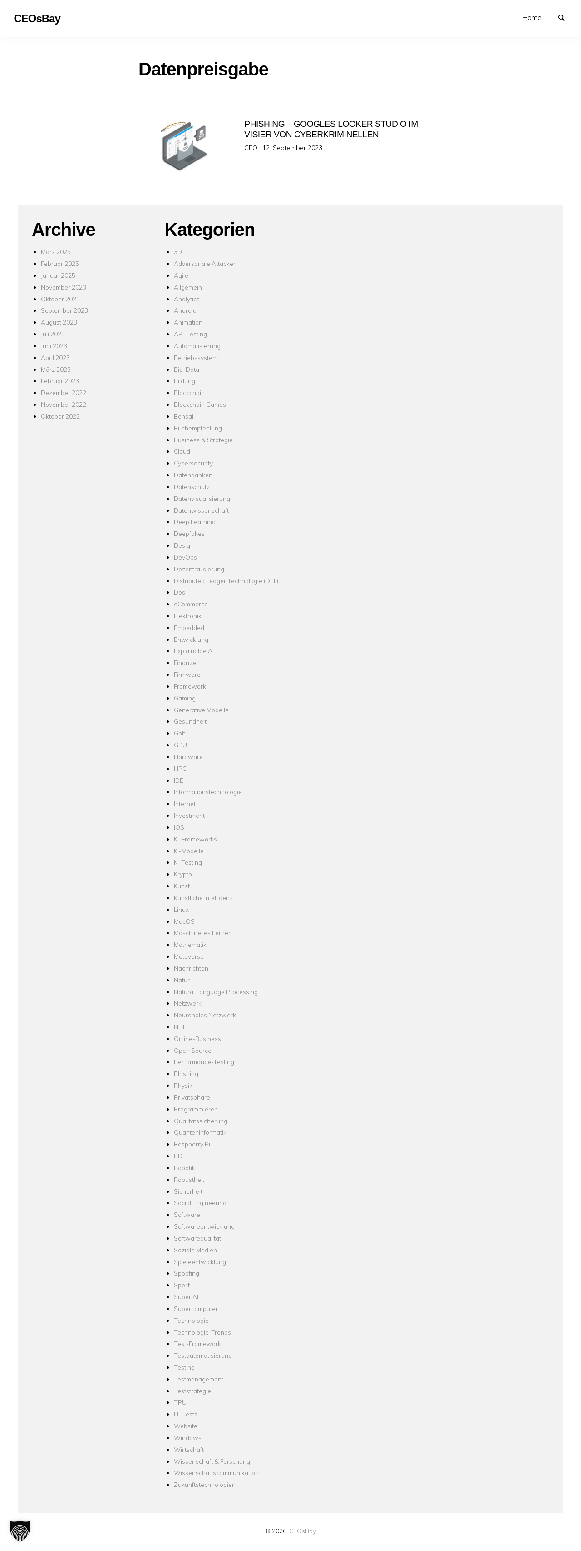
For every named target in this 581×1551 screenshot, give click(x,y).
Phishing (186, 1073)
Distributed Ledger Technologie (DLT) (226, 581)
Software (187, 1214)
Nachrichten (191, 968)
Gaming (185, 698)
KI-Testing (188, 862)
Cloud (182, 451)
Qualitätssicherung (200, 1121)
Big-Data (186, 369)
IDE (178, 780)
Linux (181, 909)
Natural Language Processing (216, 992)
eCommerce (191, 604)
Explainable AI (194, 651)
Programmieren (196, 1109)
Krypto (183, 874)
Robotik (184, 1167)
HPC (180, 768)
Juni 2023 (54, 346)
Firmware (187, 674)
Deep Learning (195, 521)
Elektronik (188, 616)
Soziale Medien (195, 1250)
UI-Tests (185, 1414)
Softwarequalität (197, 1238)
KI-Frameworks (195, 839)
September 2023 (64, 310)
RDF (180, 1156)
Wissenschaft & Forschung (212, 1461)
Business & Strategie (203, 440)
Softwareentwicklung (204, 1226)
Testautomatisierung (203, 1355)
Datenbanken (193, 475)
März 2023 (56, 369)
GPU (180, 745)
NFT (180, 1027)
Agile (181, 275)
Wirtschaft (189, 1449)
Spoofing (186, 1273)
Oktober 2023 (60, 299)
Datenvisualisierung (202, 498)
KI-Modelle (189, 851)
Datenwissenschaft (201, 510)
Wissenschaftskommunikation (216, 1472)
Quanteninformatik (200, 1132)
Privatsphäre (192, 1097)
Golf (179, 733)
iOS (179, 827)
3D (178, 251)
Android (185, 310)
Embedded (189, 627)
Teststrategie (192, 1391)
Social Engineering (200, 1202)
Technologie (191, 1320)
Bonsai (183, 416)
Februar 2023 (60, 381)
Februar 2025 (60, 263)
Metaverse (189, 956)
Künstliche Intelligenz (203, 897)
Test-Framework (197, 1343)
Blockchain (189, 392)
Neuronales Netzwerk (205, 1015)
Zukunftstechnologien (205, 1484)
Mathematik (190, 944)
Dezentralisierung (199, 569)
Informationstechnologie (208, 792)
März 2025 (56, 251)
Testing (184, 1367)
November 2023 (63, 287)
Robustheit (189, 1179)
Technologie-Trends (202, 1332)
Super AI (186, 1297)
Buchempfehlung (198, 428)
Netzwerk (188, 1003)
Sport (182, 1285)
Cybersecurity (193, 463)
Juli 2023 (53, 334)
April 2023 (55, 357)
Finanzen (187, 662)
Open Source (193, 1050)
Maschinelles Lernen (203, 932)
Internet (185, 803)
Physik (183, 1085)
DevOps (185, 557)
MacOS (184, 921)
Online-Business (197, 1038)
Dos (179, 592)
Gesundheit (190, 721)
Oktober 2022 (60, 416)
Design (184, 545)
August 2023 (59, 322)
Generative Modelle (201, 710)
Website (185, 1426)
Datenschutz (192, 486)
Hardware (188, 756)
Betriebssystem (195, 357)
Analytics (187, 299)
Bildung (184, 381)
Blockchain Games (200, 404)
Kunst (182, 886)
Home (532, 17)
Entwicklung (191, 639)
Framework (190, 686)
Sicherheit (188, 1191)
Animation (188, 322)
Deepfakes (189, 533)
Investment (189, 815)
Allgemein (188, 287)
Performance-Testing (204, 1062)
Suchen (565, 17)
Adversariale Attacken (205, 263)
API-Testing (190, 334)
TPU (180, 1402)
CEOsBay (302, 1531)
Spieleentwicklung (200, 1262)
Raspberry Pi (192, 1144)
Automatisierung (197, 346)
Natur (182, 980)
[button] (20, 1531)
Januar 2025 (58, 275)
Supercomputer (196, 1308)
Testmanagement (198, 1379)
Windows (188, 1437)
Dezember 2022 (63, 392)
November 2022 (63, 404)
